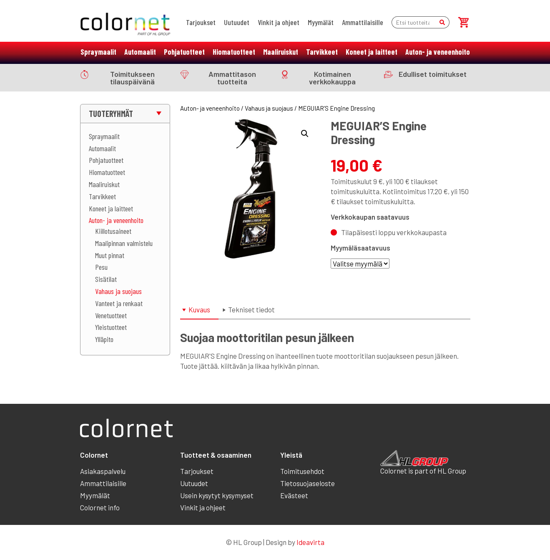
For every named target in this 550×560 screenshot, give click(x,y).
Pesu (101, 266)
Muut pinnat (109, 255)
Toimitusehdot (302, 471)
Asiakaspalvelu (103, 471)
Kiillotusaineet (113, 231)
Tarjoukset (201, 22)
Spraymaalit (98, 51)
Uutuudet (236, 22)
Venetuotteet (111, 315)
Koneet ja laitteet (371, 51)
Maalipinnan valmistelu (124, 243)
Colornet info (100, 507)
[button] (304, 133)
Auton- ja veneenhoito (437, 51)
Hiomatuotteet (234, 51)
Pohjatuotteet (184, 51)
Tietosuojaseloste (307, 483)
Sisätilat (106, 279)
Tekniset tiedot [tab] (251, 309)
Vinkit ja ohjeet (278, 22)
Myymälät (321, 22)
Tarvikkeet (322, 51)
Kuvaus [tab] (199, 309)
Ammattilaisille (362, 22)
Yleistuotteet (111, 327)
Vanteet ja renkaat (119, 303)
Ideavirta (310, 542)
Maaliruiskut (280, 51)
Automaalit (140, 51)
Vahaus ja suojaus (118, 291)
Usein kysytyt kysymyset (217, 495)
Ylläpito (104, 339)
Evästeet (294, 495)
